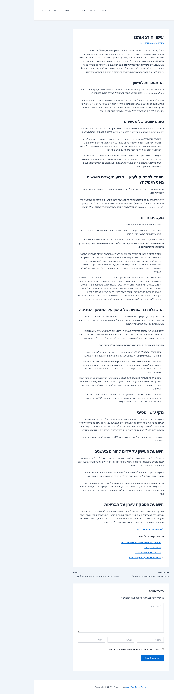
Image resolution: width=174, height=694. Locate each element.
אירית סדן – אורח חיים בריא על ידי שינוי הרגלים (105, 542)
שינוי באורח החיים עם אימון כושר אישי (110, 557)
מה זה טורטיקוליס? (118, 547)
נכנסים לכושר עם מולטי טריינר (113, 552)
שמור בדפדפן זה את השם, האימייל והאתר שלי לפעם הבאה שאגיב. (99, 650)
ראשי (64, 10)
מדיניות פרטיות (14, 10)
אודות (55, 10)
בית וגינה (43, 10)
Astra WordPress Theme (102, 687)
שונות (29, 10)
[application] (39, 10)
